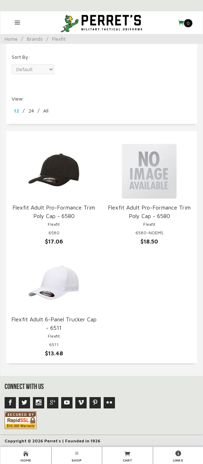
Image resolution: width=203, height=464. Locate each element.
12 (16, 111)
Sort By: (21, 57)
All (45, 111)
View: (18, 99)
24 (31, 111)
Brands (35, 39)
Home (11, 39)
